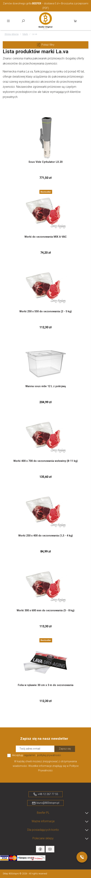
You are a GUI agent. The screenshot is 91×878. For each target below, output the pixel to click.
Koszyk (75, 21)
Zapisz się (65, 748)
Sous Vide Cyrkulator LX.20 (45, 162)
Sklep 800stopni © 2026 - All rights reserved (25, 873)
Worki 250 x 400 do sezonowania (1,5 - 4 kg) (45, 535)
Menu (8, 21)
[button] (45, 45)
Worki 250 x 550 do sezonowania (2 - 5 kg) (45, 311)
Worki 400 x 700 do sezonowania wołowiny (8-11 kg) (45, 461)
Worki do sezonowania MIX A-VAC (46, 236)
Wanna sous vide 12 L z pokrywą (45, 386)
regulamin (29, 755)
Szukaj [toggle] (23, 21)
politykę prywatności (49, 755)
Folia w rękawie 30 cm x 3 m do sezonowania (45, 685)
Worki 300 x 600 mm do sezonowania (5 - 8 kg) (45, 610)
